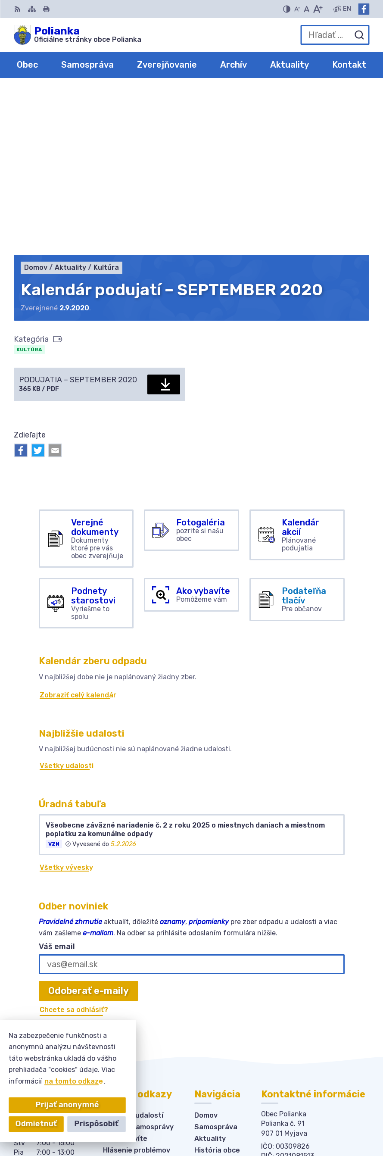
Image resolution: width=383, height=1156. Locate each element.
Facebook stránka (293, 1024)
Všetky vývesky (66, 703)
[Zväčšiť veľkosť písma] (317, 9)
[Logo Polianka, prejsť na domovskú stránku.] (77, 35)
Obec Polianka (319, 1122)
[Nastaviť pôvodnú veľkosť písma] (306, 9)
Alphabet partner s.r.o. (304, 1110)
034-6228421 (285, 1005)
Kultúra (29, 185)
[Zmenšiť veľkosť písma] (297, 9)
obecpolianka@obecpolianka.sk (315, 1014)
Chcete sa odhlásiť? (74, 845)
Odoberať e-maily (88, 826)
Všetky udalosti (66, 601)
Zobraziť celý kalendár (78, 531)
